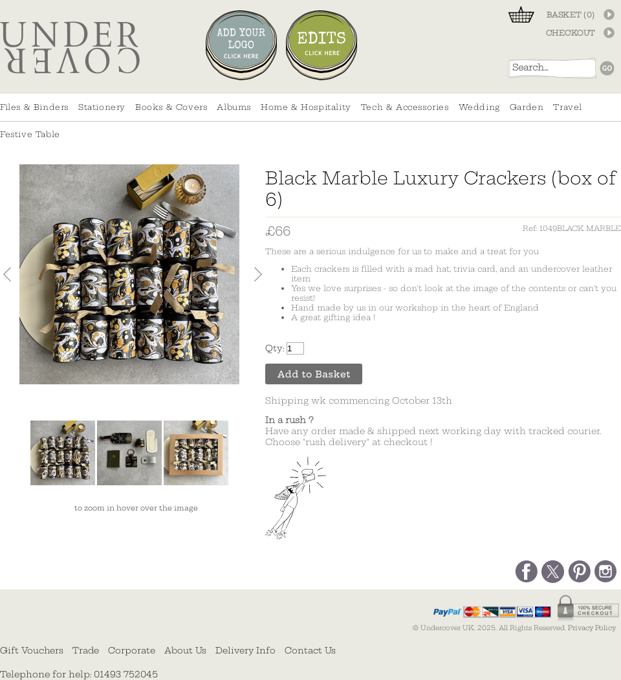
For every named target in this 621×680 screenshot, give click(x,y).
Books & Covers (171, 107)
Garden (527, 107)
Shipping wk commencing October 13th (358, 400)
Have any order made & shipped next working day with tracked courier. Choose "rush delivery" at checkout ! (433, 431)
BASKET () (571, 14)
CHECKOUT (570, 33)
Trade (85, 650)
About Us (185, 650)
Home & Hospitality (306, 107)
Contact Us (310, 650)
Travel (567, 107)
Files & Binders (34, 107)
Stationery (101, 107)
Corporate (131, 650)
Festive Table (30, 134)
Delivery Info (245, 650)
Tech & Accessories (405, 107)
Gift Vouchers (31, 650)
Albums (234, 107)
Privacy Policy (592, 628)
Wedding (479, 107)
